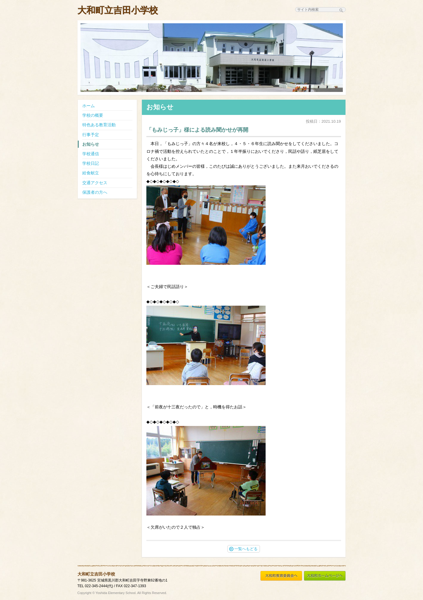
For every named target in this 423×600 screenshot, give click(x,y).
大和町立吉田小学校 (118, 10)
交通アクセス (94, 182)
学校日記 (90, 163)
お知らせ (90, 144)
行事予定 (90, 134)
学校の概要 (92, 115)
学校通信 (90, 153)
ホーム (88, 105)
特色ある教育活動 (99, 124)
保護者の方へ (94, 192)
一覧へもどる (243, 549)
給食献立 (90, 172)
